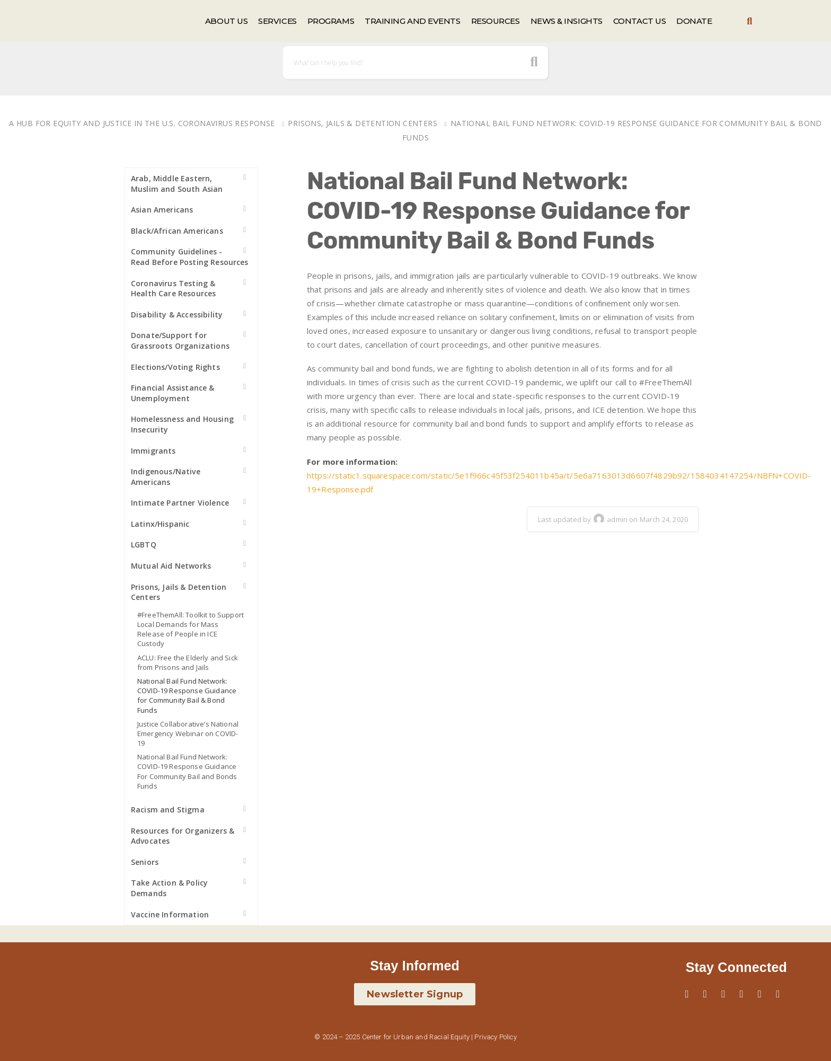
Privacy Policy (495, 1037)
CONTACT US (639, 21)
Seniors (144, 862)
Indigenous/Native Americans (165, 476)
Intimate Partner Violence (180, 503)
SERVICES (277, 21)
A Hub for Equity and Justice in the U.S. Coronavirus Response (142, 123)
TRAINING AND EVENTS (412, 21)
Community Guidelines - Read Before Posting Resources (190, 256)
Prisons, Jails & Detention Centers (362, 123)
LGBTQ (143, 545)
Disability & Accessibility (177, 315)
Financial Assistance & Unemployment (173, 393)
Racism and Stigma (168, 809)
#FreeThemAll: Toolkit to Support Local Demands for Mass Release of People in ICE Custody (190, 629)
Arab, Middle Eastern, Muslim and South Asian (177, 183)
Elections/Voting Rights (175, 367)
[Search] (415, 62)
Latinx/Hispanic (160, 524)
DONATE (694, 21)
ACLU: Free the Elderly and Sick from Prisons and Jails (187, 662)
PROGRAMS (330, 21)
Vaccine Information (170, 914)
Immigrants (153, 451)
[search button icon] (534, 62)
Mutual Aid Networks (171, 566)
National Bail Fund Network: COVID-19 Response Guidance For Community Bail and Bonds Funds (187, 771)
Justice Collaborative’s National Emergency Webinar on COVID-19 (187, 733)
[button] (749, 21)
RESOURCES (495, 21)
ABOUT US (226, 21)
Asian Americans (162, 210)
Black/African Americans (177, 231)
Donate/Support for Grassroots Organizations (180, 340)
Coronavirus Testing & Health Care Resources (173, 288)
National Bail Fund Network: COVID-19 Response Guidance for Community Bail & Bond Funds (186, 695)
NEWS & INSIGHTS (567, 21)
